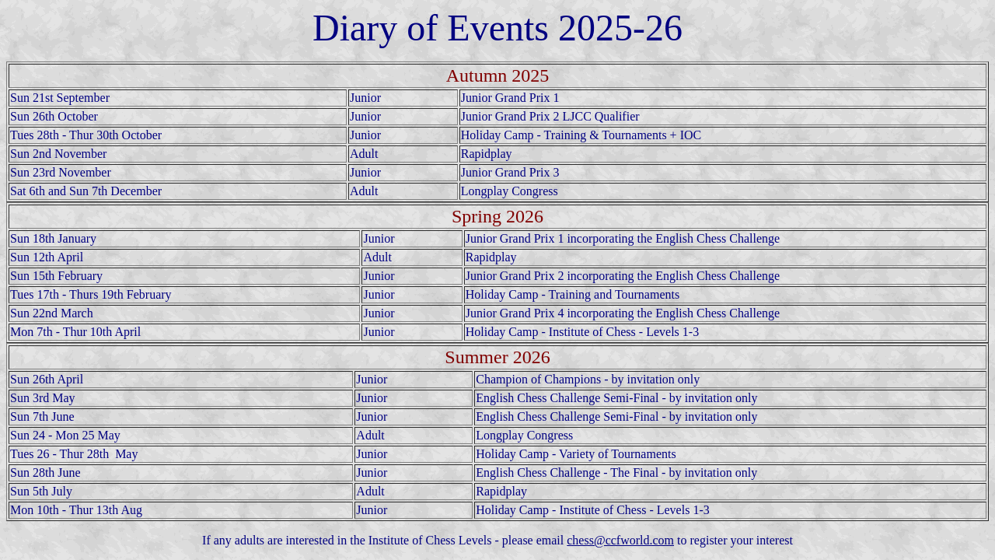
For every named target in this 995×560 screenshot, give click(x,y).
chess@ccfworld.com (620, 540)
